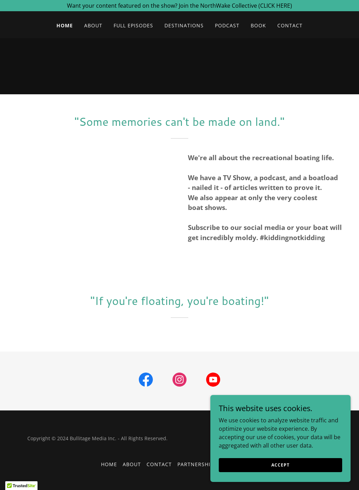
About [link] (93, 25)
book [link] (258, 25)
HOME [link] (64, 25)
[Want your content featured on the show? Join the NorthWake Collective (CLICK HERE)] (179, 5)
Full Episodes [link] (133, 25)
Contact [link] (290, 25)
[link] (146, 381)
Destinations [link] (184, 25)
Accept (280, 465)
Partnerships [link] (197, 464)
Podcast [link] (227, 25)
